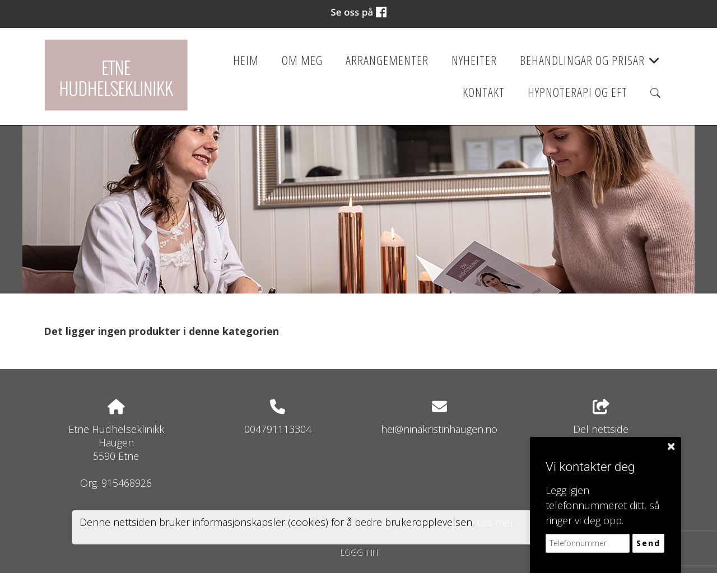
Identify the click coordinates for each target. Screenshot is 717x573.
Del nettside (600, 417)
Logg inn (359, 552)
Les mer (495, 522)
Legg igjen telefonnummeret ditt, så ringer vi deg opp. (602, 505)
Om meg (302, 60)
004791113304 (277, 429)
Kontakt (484, 92)
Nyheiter (474, 60)
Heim (246, 60)
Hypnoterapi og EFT (577, 92)
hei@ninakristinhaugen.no (439, 429)
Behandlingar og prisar (590, 64)
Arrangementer (387, 60)
